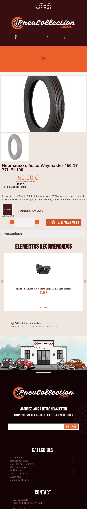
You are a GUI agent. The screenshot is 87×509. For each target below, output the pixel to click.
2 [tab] (43, 313)
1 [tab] (41, 313)
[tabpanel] (42, 282)
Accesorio (15, 477)
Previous (2, 282)
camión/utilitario (19, 480)
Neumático (16, 457)
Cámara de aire (18, 467)
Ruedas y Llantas (19, 461)
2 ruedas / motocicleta (22, 464)
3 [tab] (46, 313)
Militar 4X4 (16, 470)
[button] (3, 104)
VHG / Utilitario (18, 473)
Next (85, 282)
